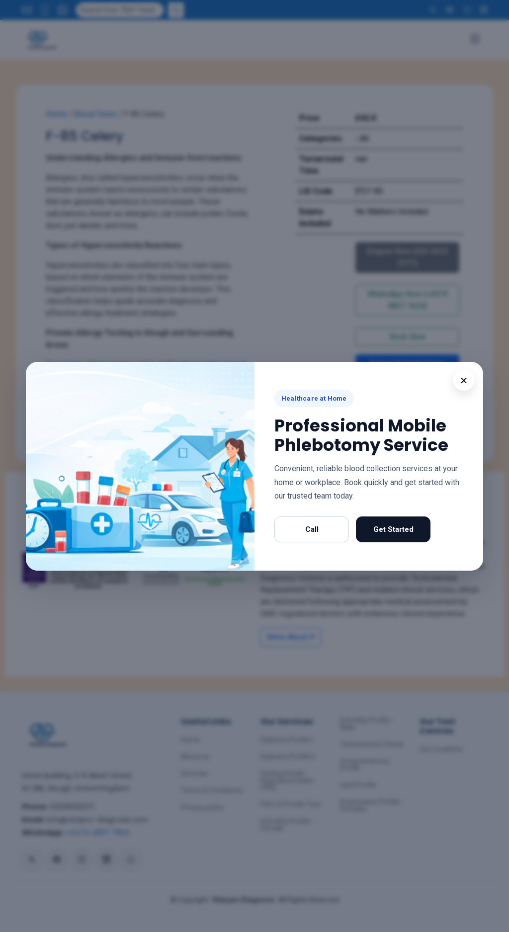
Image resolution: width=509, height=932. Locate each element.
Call (312, 529)
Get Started (393, 529)
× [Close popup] (463, 380)
